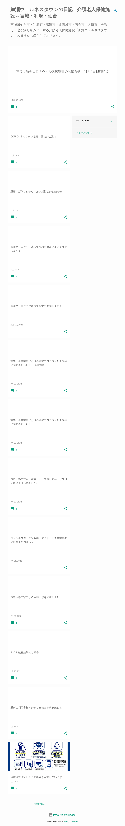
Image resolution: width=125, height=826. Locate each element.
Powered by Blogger (62, 814)
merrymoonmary (71, 821)
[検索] (115, 10)
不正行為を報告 (84, 132)
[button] (113, 107)
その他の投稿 (39, 804)
